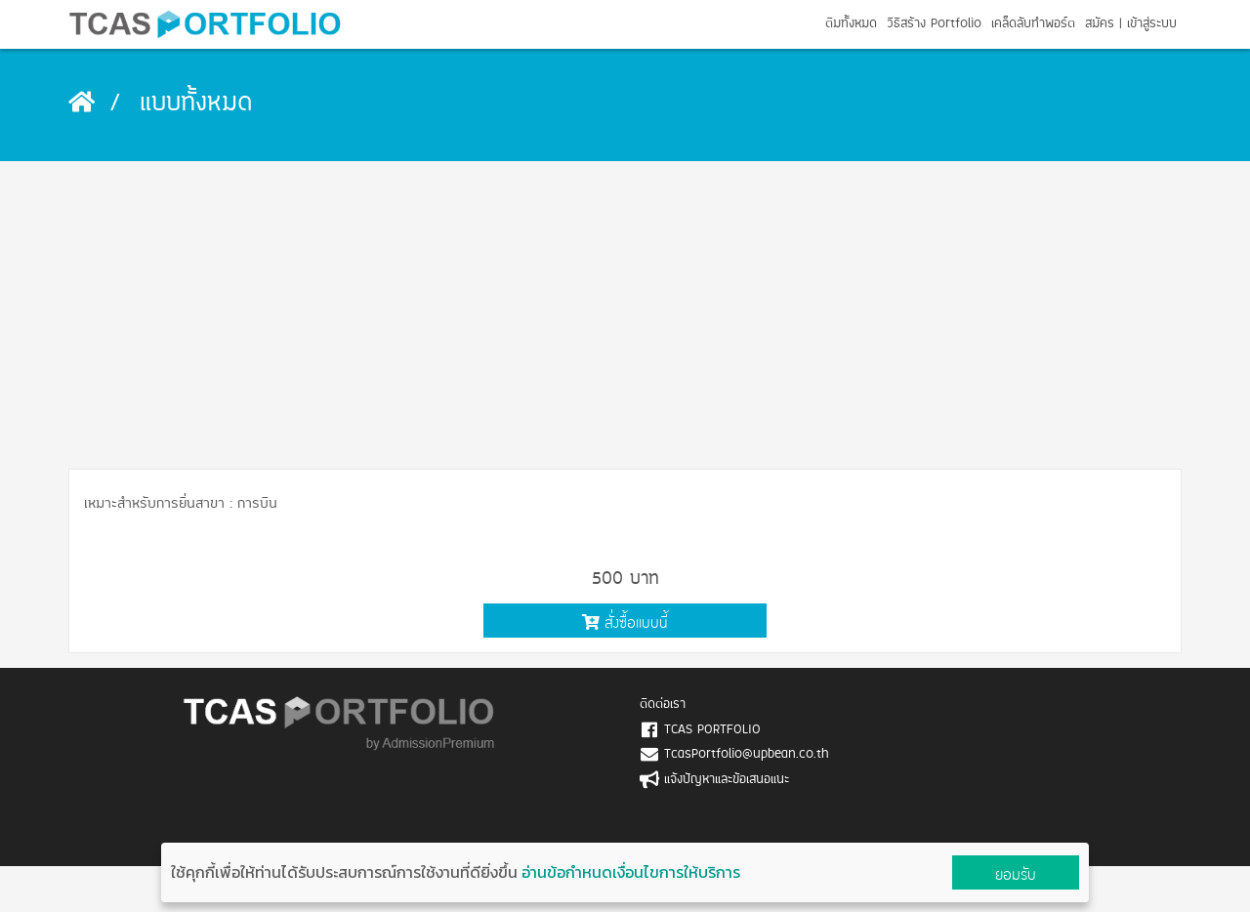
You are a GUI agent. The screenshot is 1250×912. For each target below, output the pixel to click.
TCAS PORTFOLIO (712, 730)
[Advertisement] (625, 307)
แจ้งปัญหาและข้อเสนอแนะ (726, 779)
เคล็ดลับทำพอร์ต (1033, 24)
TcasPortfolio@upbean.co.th (746, 754)
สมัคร (1099, 24)
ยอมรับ (1015, 874)
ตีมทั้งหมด (851, 24)
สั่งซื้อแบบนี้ (625, 622)
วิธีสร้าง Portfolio (934, 24)
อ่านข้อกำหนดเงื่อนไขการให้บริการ (630, 872)
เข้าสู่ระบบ (1152, 24)
